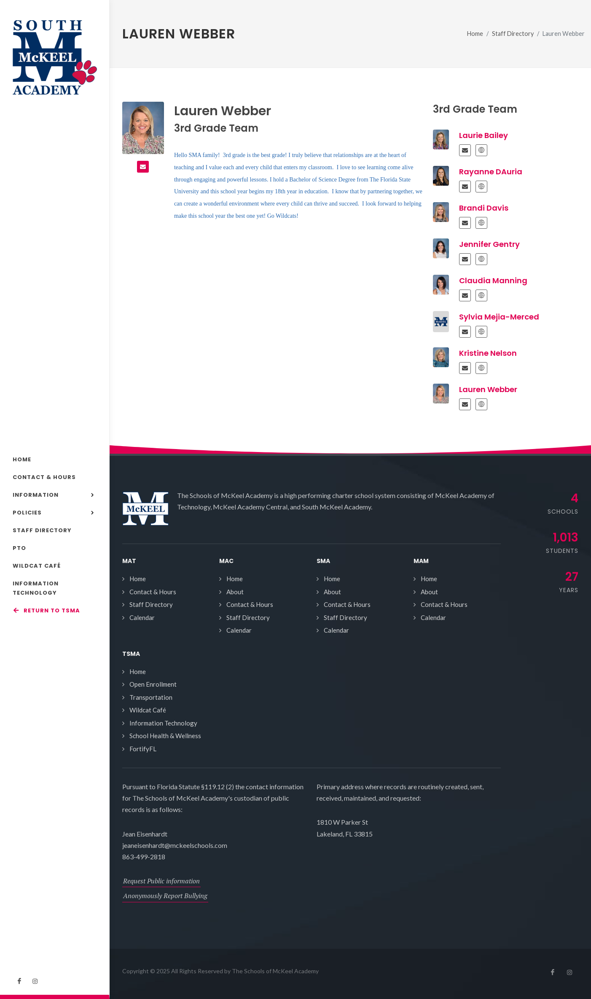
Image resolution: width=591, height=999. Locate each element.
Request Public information (161, 880)
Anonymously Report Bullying (165, 895)
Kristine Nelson (488, 353)
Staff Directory (513, 33)
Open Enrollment (153, 684)
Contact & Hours (152, 592)
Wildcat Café (147, 710)
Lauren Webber (488, 389)
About (235, 592)
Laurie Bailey (483, 135)
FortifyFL (142, 749)
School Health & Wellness (165, 735)
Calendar (142, 617)
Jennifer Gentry (489, 244)
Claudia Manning (493, 280)
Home (475, 33)
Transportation (150, 697)
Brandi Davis (483, 208)
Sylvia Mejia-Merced (499, 316)
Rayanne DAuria (490, 171)
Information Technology (163, 723)
